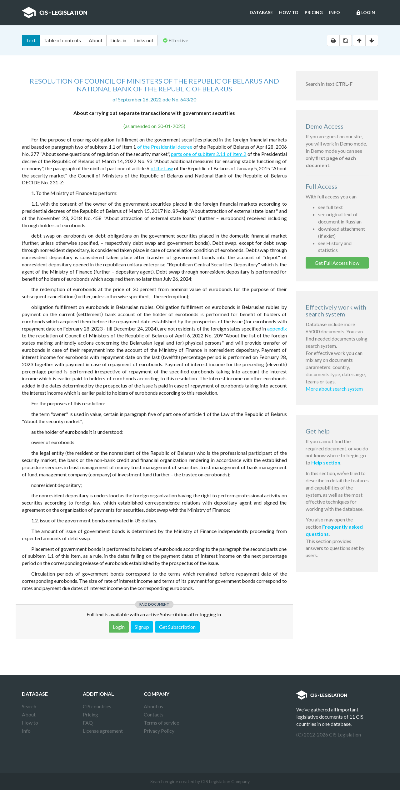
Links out (143, 40)
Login (365, 12)
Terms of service (161, 723)
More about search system (334, 389)
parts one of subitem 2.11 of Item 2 (209, 154)
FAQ (88, 723)
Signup (142, 627)
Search (29, 706)
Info (334, 12)
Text (31, 40)
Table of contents (62, 40)
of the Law (162, 168)
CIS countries (97, 706)
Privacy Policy (159, 731)
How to (288, 12)
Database (261, 12)
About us (153, 706)
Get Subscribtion (177, 627)
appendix (277, 328)
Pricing (314, 12)
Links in (118, 40)
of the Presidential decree (164, 147)
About (95, 40)
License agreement (103, 731)
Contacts (153, 714)
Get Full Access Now (337, 263)
